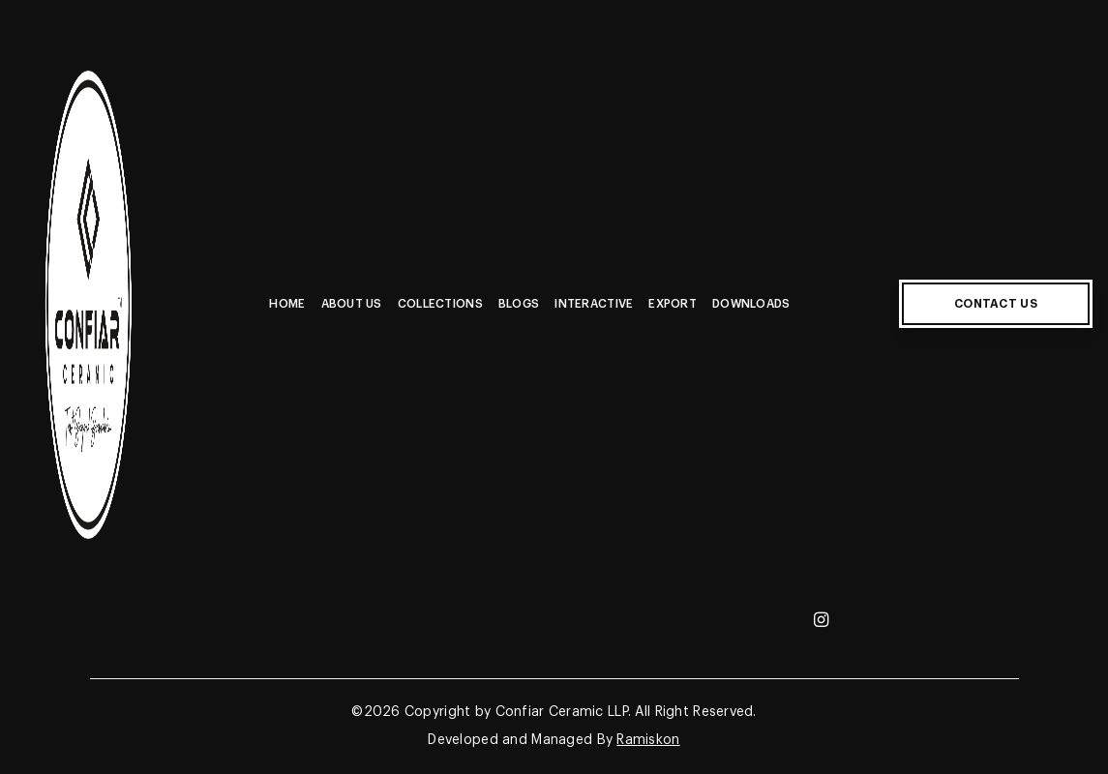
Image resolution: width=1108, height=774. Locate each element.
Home (287, 304)
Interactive (593, 304)
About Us (351, 304)
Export (672, 304)
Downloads (751, 304)
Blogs (518, 304)
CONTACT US (995, 304)
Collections (440, 304)
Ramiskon (647, 740)
